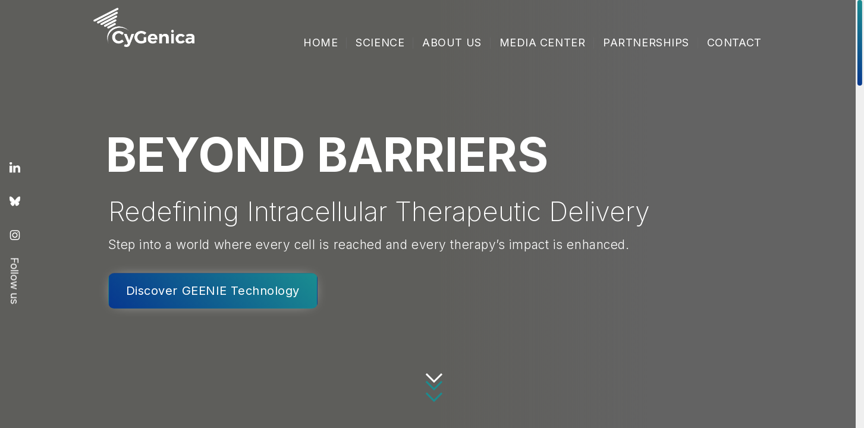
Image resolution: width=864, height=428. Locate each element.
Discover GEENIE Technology (213, 291)
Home (320, 42)
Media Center (542, 42)
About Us (451, 42)
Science (380, 42)
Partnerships (646, 42)
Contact (734, 42)
